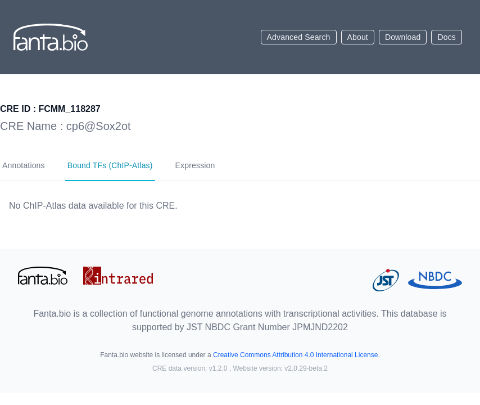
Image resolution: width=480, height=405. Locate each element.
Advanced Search (298, 37)
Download (403, 37)
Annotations (23, 165)
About (357, 37)
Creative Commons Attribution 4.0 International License (295, 355)
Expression (195, 165)
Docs (446, 37)
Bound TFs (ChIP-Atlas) (110, 165)
